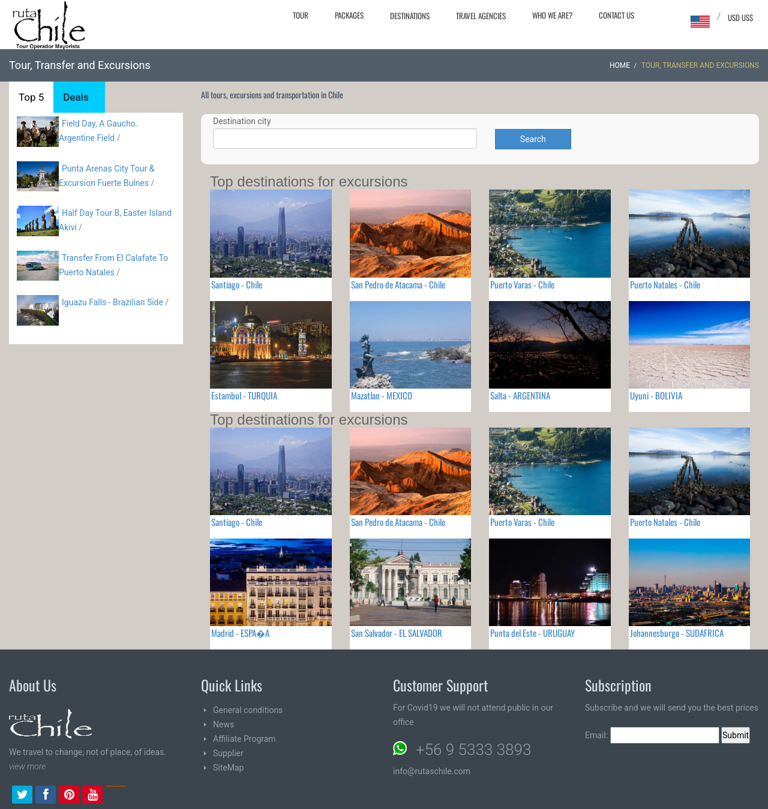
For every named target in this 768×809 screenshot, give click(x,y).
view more (27, 766)
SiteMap (228, 767)
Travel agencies (481, 16)
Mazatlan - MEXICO (381, 395)
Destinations (410, 16)
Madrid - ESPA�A (240, 632)
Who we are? (552, 15)
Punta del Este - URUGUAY (532, 632)
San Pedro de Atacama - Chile (398, 284)
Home (620, 65)
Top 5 (31, 97)
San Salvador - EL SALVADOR (396, 632)
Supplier (228, 753)
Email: (652, 735)
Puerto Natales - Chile (665, 284)
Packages (349, 15)
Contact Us (616, 15)
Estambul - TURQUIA (244, 395)
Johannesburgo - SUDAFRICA (677, 632)
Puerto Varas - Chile (522, 284)
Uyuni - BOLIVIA (656, 395)
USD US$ (740, 17)
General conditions (248, 710)
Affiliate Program (244, 739)
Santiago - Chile (236, 284)
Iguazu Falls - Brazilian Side (112, 302)
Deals (75, 97)
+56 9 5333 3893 (473, 750)
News (223, 724)
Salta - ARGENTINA (520, 395)
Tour (300, 15)
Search (533, 139)
